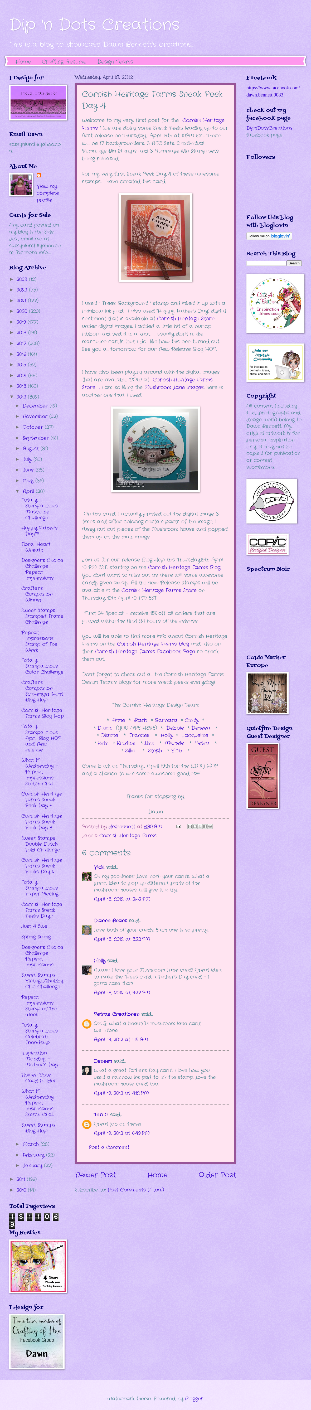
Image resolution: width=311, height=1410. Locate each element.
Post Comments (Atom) (136, 1189)
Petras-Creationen (116, 1014)
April (29, 491)
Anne (118, 720)
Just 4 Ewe (34, 926)
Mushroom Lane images (173, 387)
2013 (22, 386)
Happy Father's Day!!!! (39, 531)
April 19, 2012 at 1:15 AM (121, 1039)
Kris (103, 743)
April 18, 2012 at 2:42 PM (122, 899)
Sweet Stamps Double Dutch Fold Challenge (40, 844)
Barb (140, 720)
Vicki (177, 750)
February (34, 1155)
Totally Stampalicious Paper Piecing (40, 888)
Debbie (176, 728)
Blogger (194, 1398)
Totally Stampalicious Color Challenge (42, 666)
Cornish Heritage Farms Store (159, 590)
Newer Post (95, 1175)
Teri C (101, 1114)
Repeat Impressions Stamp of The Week (39, 641)
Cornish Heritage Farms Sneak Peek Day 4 (41, 800)
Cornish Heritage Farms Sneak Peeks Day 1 (41, 910)
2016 (22, 354)
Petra (203, 743)
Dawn (107, 728)
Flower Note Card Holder (38, 1078)
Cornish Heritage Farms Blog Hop (42, 713)
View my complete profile (48, 193)
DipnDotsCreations (269, 128)
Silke (132, 750)
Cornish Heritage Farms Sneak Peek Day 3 (41, 822)
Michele (175, 743)
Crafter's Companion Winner (37, 594)
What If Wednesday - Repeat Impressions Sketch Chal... (39, 772)
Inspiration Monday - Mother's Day (39, 1059)
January (33, 1165)
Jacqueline (195, 735)
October (34, 427)
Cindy (193, 720)
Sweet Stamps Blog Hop (38, 1128)
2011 (22, 1179)
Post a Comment (109, 1147)
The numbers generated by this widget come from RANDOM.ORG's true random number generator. (267, 617)
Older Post (217, 1175)
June (29, 470)
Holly (165, 735)
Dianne (110, 735)
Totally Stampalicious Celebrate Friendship (39, 1034)
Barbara (167, 720)
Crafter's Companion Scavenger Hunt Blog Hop (42, 691)
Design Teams (115, 62)
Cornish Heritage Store (186, 318)
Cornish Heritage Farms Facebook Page (145, 651)
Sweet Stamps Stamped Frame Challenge (42, 616)
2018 (22, 332)
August (32, 448)
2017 (22, 343)
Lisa (150, 743)
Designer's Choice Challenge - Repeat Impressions (42, 569)
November (36, 416)
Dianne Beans (110, 920)
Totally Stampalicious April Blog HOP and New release (41, 738)
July (28, 459)
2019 (22, 322)
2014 (22, 375)
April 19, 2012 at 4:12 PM (121, 1093)
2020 (23, 311)
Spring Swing (36, 936)
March (32, 1144)
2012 (22, 397)
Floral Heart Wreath (36, 547)
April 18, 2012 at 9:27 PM (122, 992)
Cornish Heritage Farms (128, 835)
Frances (140, 735)
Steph (156, 750)
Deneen (200, 728)
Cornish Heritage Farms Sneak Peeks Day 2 (41, 866)
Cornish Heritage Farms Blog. (184, 567)
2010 (22, 1190)
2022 (23, 290)
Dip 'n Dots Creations (94, 25)
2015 (22, 364)
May (29, 480)
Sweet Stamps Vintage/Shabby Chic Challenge (42, 981)
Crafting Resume (64, 62)
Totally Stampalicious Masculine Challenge (39, 509)
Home (23, 62)
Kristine (127, 743)
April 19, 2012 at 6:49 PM (122, 1133)
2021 (22, 300)
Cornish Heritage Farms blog (153, 644)
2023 (23, 279)
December (36, 406)
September (37, 438)
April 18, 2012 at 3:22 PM (122, 939)
